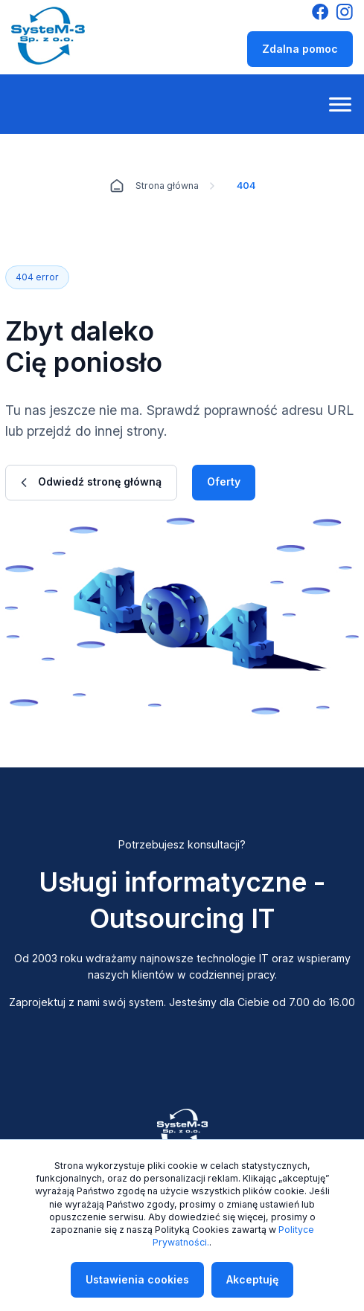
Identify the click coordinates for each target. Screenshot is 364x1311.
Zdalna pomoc (300, 48)
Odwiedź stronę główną (91, 481)
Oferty (223, 481)
